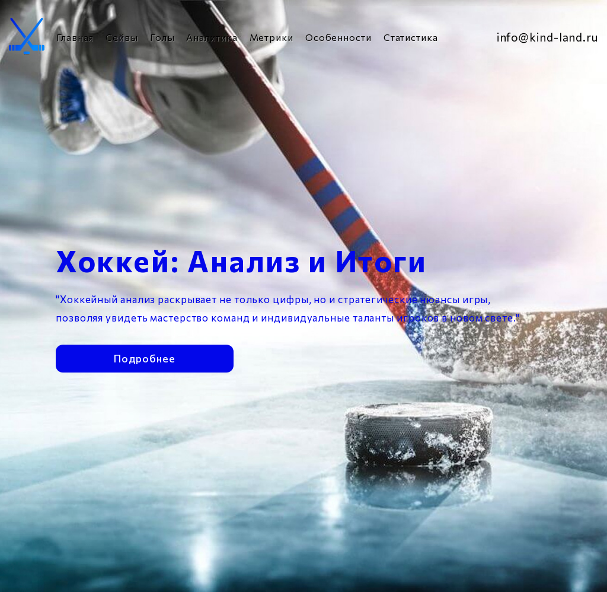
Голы (162, 37)
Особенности (338, 37)
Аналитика (211, 37)
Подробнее (144, 357)
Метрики (271, 37)
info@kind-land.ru (547, 37)
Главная (75, 37)
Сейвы (122, 37)
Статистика (411, 37)
